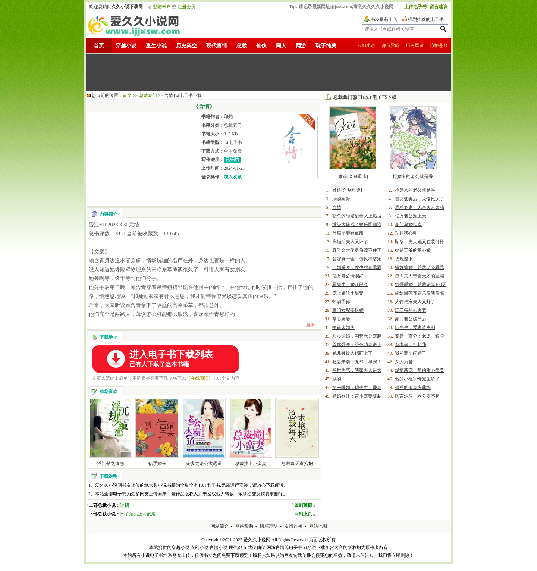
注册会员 (186, 6)
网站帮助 (244, 526)
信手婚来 (157, 463)
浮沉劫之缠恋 (110, 463)
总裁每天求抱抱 (297, 463)
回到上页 (303, 514)
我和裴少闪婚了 (410, 353)
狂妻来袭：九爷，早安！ (356, 361)
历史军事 (415, 45)
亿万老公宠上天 (410, 216)
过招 (124, 505)
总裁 (241, 45)
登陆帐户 (162, 6)
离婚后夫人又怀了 (350, 241)
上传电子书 (415, 6)
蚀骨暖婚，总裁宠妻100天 (420, 284)
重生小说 (156, 45)
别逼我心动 (406, 233)
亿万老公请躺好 (348, 276)
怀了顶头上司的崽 (138, 514)
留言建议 (439, 6)
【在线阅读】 (199, 378)
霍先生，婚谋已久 (350, 284)
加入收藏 (233, 176)
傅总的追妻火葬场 (413, 387)
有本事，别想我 (410, 344)
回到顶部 (303, 505)
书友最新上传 (384, 19)
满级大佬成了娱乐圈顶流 (356, 224)
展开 (310, 325)
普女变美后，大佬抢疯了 (419, 198)
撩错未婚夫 (343, 327)
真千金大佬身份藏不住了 (356, 250)
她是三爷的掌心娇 (413, 250)
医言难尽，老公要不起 (417, 396)
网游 (301, 45)
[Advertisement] (268, 72)
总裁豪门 (148, 95)
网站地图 (318, 526)
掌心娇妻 (341, 318)
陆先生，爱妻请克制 (415, 327)
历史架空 (186, 45)
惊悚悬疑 (439, 45)
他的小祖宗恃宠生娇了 (417, 379)
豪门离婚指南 (408, 224)
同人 (281, 45)
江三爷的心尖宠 (410, 310)
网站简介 (220, 526)
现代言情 (216, 45)
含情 (336, 207)
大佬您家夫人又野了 (415, 301)
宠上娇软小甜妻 (348, 293)
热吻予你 (341, 301)
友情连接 (293, 526)
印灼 (228, 116)
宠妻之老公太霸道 (204, 463)
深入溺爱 (404, 361)
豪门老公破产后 (410, 318)
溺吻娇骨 (341, 198)
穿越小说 (126, 45)
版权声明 (269, 526)
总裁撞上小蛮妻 (250, 463)
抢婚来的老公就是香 (413, 176)
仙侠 (261, 45)
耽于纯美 (325, 45)
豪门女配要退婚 (348, 310)
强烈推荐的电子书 (426, 19)
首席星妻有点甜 (348, 233)
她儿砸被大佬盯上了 (352, 353)
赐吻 (336, 379)
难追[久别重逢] (353, 176)
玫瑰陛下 (404, 258)
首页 (99, 45)
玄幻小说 (366, 45)
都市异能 (390, 45)
